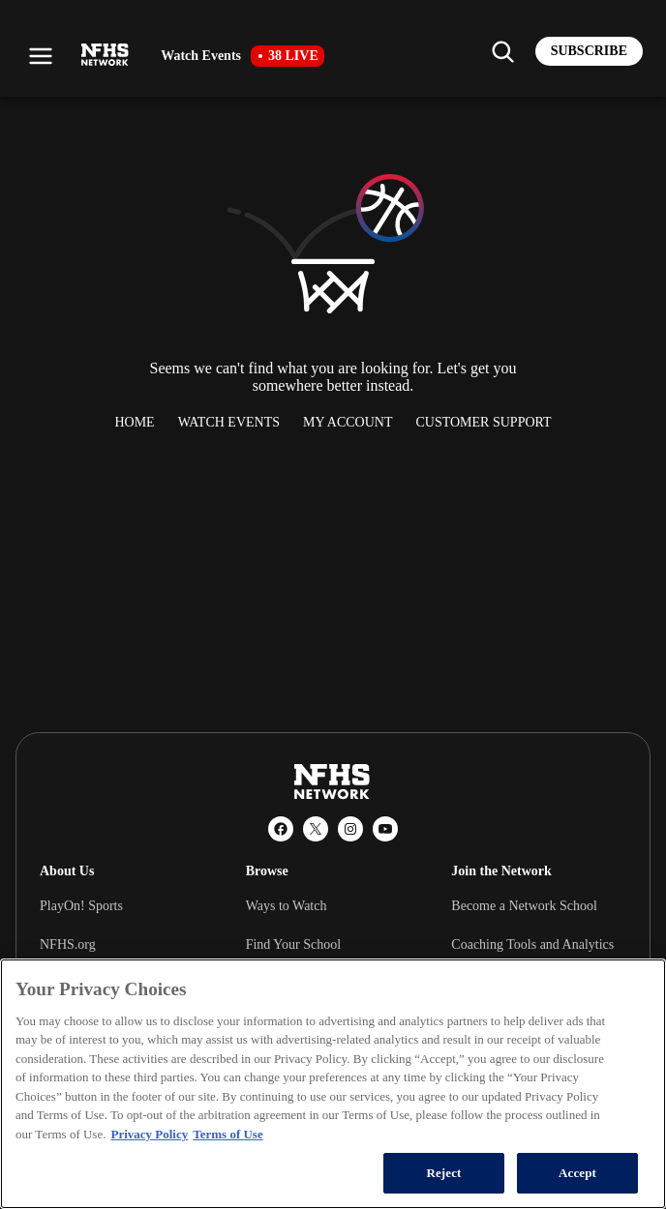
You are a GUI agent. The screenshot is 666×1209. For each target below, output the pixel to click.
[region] (333, 1083)
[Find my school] (502, 51)
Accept (577, 1172)
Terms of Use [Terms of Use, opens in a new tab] (227, 1134)
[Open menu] (40, 56)
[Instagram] (350, 828)
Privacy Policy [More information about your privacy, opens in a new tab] (149, 1134)
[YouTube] (385, 828)
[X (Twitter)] (315, 828)
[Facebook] (280, 828)
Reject (443, 1172)
